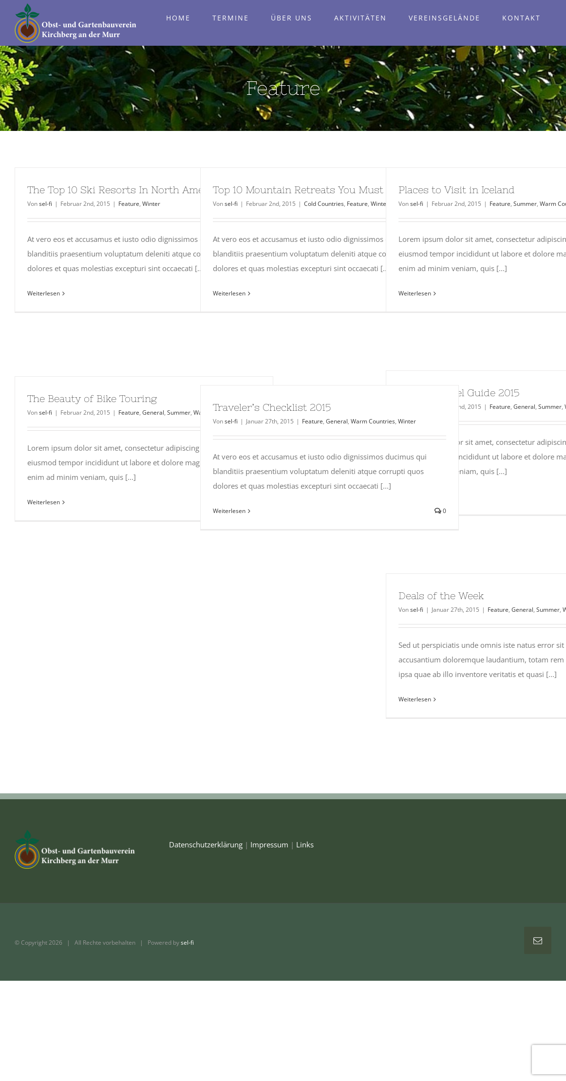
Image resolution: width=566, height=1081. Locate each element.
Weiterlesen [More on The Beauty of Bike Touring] (43, 502)
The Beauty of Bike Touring (92, 398)
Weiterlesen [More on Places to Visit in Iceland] (414, 293)
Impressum (269, 844)
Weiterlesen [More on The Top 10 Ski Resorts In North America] (43, 293)
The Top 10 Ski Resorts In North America (124, 189)
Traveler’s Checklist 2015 (272, 407)
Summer (525, 204)
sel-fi (45, 204)
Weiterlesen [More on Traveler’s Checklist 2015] (229, 511)
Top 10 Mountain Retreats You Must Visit (310, 189)
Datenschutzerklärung (206, 844)
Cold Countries (324, 204)
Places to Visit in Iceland (456, 189)
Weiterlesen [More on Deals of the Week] (414, 699)
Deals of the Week (441, 595)
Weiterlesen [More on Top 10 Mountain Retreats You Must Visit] (229, 293)
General (524, 407)
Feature (128, 204)
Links (305, 844)
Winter (151, 204)
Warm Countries (373, 421)
